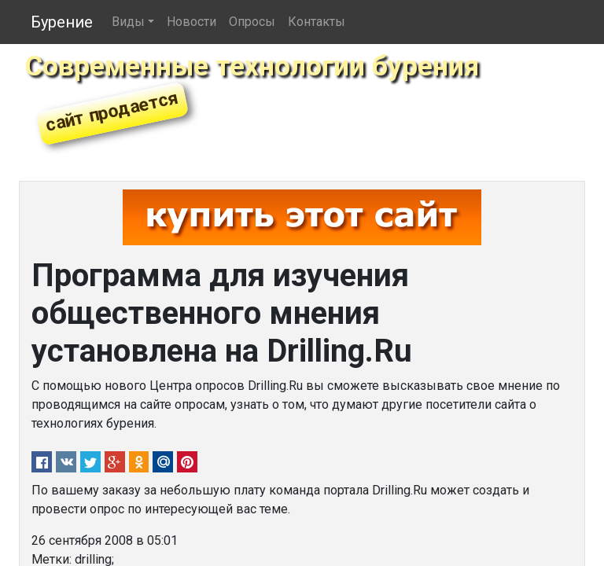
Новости (191, 21)
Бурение (62, 22)
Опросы (252, 21)
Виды (128, 21)
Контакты (316, 21)
